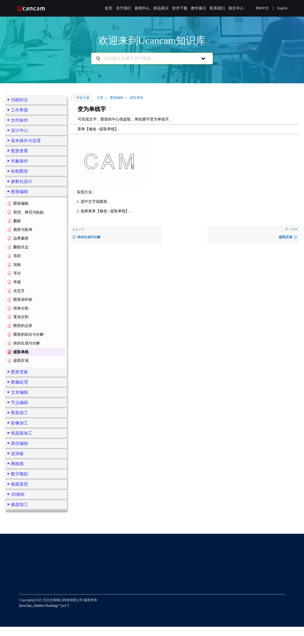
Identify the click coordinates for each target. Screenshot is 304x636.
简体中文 (262, 8)
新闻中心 (142, 8)
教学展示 (198, 8)
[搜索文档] (98, 58)
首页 (108, 8)
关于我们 (123, 8)
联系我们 (217, 8)
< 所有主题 (82, 98)
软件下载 (179, 8)
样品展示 (161, 8)
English (282, 8)
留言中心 (236, 8)
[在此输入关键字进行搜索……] (146, 58)
